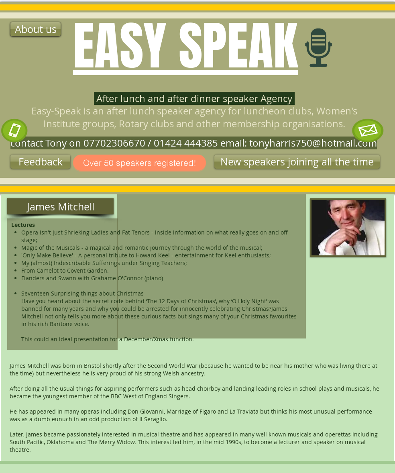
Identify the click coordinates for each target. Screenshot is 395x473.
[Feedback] (40, 162)
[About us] (35, 29)
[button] (297, 162)
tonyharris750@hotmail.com (313, 143)
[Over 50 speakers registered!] (139, 163)
